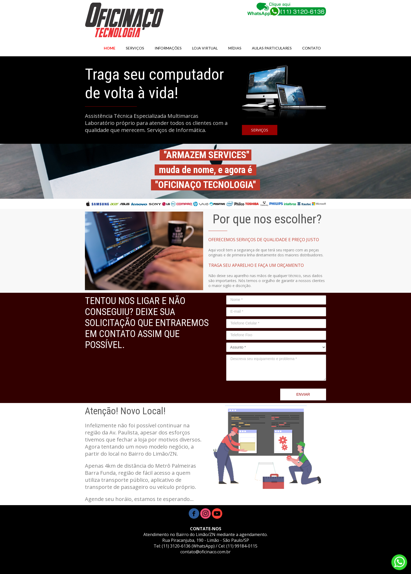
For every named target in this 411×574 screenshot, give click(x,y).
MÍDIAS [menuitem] (234, 48)
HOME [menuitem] (109, 48)
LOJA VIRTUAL (205, 48)
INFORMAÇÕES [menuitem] (168, 48)
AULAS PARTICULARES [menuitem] (272, 48)
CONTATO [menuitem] (311, 48)
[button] (259, 130)
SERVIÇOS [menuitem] (135, 48)
